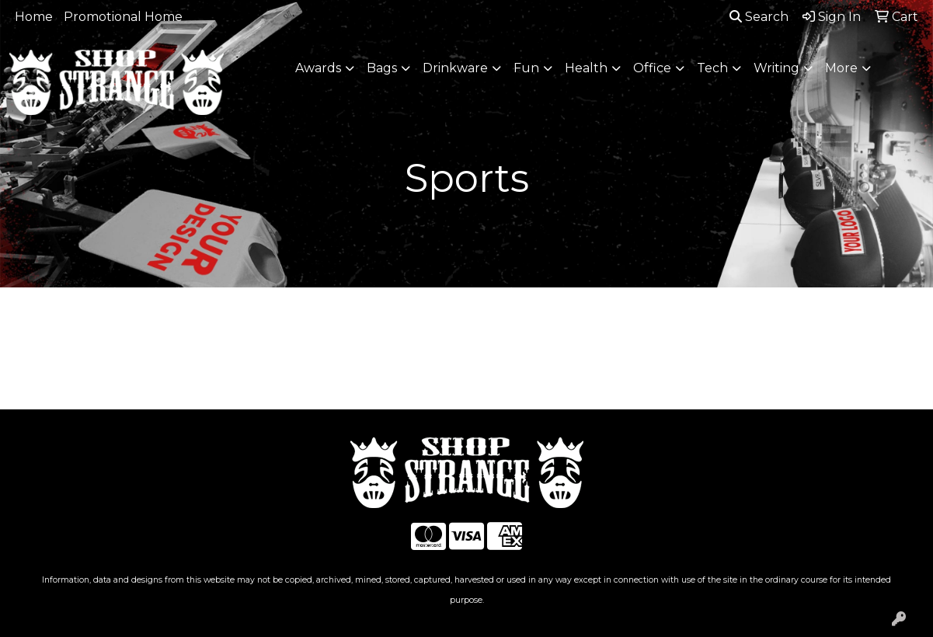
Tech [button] (712, 68)
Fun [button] (526, 68)
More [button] (841, 68)
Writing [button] (776, 68)
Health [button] (586, 68)
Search (759, 16)
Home (34, 16)
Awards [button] (318, 68)
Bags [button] (382, 68)
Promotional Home (123, 16)
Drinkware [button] (455, 68)
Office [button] (652, 68)
